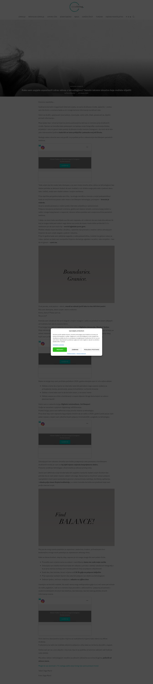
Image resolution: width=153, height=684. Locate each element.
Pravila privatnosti (81, 353)
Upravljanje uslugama (58, 344)
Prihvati (60, 349)
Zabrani (75, 349)
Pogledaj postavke (91, 349)
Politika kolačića (71, 353)
